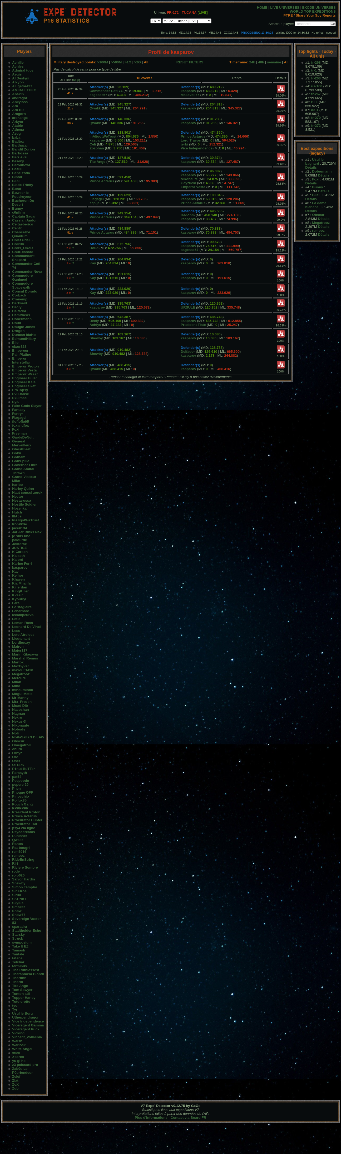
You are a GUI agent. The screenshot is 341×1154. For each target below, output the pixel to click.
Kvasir (17, 595)
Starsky (18, 934)
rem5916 (19, 852)
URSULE (188, 307)
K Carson (20, 552)
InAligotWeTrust (25, 520)
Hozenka (19, 508)
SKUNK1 (19, 899)
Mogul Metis (22, 694)
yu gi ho (19, 1061)
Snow (17, 911)
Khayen (18, 579)
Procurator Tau (24, 824)
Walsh (17, 1041)
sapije (95, 203)
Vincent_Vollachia (27, 1037)
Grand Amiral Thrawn (23, 471)
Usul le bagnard (314, 161)
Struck (17, 938)
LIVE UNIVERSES (284, 7)
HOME (262, 7)
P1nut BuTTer (23, 769)
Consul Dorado (24, 291)
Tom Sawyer (22, 990)
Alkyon (18, 82)
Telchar (18, 962)
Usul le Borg (22, 1013)
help (76, 80)
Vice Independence (28, 1021)
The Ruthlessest (25, 970)
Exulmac (19, 398)
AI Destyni (20, 78)
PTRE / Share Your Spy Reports (309, 15)
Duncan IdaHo (24, 335)
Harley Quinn (23, 489)
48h (261, 62)
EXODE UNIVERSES (319, 7)
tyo (14, 1005)
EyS (15, 402)
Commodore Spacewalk (22, 285)
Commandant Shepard (23, 258)
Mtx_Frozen (22, 702)
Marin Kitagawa (25, 654)
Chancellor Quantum (21, 234)
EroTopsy (20, 390)
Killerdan (19, 587)
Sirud (16, 895)
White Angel (22, 1049)
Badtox (18, 141)
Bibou (17, 177)
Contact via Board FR (188, 1118)
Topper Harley (24, 998)
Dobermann (22, 319)
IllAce (17, 516)
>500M (116, 62)
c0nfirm (18, 212)
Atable (17, 126)
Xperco (18, 1057)
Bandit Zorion (23, 149)
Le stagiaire (22, 607)
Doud (16, 323)
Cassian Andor (24, 220)
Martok (18, 662)
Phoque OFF (22, 792)
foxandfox (20, 425)
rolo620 (18, 875)
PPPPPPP (20, 808)
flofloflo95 (20, 422)
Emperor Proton (25, 366)
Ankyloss (20, 102)
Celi (93, 144)
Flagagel (19, 418)
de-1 (314, 110)
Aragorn (19, 114)
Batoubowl (21, 165)
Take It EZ (20, 946)
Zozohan (97, 148)
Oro (15, 757)
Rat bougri (21, 848)
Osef (16, 761)
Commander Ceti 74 (106, 91)
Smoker (18, 907)
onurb (17, 749)
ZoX (15, 1084)
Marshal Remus (25, 658)
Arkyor (17, 122)
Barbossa (20, 153)
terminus (19, 966)
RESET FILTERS (190, 62)
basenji (18, 161)
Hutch (17, 512)
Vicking (18, 1033)
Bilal (15, 181)
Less (16, 631)
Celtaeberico (22, 224)
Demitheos (21, 315)
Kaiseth (18, 556)
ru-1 (314, 102)
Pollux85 (19, 800)
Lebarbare (20, 611)
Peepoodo (20, 781)
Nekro (17, 717)
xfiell (16, 1053)
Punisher (19, 836)
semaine (274, 62)
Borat (16, 189)
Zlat (15, 1080)
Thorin (17, 982)
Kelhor (17, 575)
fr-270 (316, 118)
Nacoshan (20, 710)
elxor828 (19, 347)
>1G (128, 62)
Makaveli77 (190, 95)
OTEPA (18, 765)
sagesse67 (98, 95)
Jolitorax (19, 544)
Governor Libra (24, 465)
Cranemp (19, 299)
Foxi (15, 429)
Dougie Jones (23, 327)
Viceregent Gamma (28, 1025)
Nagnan (18, 713)
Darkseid (19, 303)
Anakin (18, 94)
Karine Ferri (22, 564)
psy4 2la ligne (23, 828)
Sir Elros (19, 891)
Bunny (17, 208)
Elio (15, 343)
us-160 (316, 86)
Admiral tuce (22, 70)
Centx (17, 228)
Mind (16, 686)
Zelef (16, 1077)
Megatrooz (21, 674)
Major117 (19, 650)
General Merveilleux (21, 443)
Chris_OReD (22, 248)
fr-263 (316, 78)
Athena (18, 130)
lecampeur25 (23, 615)
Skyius (17, 903)
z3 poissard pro (25, 1065)
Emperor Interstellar (21, 360)
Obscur (18, 741)
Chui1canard (22, 252)
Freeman (19, 433)
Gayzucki (188, 183)
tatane (17, 958)
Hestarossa (21, 500)
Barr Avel (19, 157)
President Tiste (193, 325)
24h (252, 62)
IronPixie (19, 524)
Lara (15, 603)
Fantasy (18, 410)
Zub (15, 1088)
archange (20, 118)
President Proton (26, 812)
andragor (19, 98)
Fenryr (17, 414)
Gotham (18, 457)
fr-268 (316, 62)
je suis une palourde (21, 538)
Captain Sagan (24, 216)
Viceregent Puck (25, 1029)
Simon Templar (24, 887)
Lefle (16, 619)
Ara (15, 106)
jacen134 (19, 528)
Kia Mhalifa (21, 583)
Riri (15, 863)
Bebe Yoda (21, 173)
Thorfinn (19, 978)
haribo (17, 485)
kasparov (20, 568)
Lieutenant (21, 639)
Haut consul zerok (27, 493)
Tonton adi (21, 994)
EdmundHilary (24, 339)
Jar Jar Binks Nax (27, 532)
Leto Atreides (23, 635)
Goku (16, 453)
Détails (311, 167)
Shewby (18, 883)
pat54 (16, 777)
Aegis (17, 74)
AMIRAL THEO (24, 90)
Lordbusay (21, 642)
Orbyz (17, 753)
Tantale (18, 954)
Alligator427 (22, 86)
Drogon (18, 331)
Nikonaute (20, 725)
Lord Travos (191, 140)
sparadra (19, 927)
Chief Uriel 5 (22, 240)
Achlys (18, 66)
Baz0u (17, 169)
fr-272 (316, 126)
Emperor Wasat (25, 374)
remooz (18, 856)
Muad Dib (20, 706)
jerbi (184, 144)
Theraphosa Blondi (28, 974)
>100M (102, 62)
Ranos (17, 844)
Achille (18, 62)
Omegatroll (21, 745)
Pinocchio (20, 796)
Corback (19, 295)
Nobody (18, 729)
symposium (22, 942)
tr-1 (314, 70)
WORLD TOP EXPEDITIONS (313, 11)
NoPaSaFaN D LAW (28, 737)
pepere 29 (20, 785)
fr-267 (316, 94)
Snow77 (18, 915)
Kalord (17, 560)
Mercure (19, 678)
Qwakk (17, 840)
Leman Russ (22, 623)
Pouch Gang (22, 804)
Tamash (18, 950)
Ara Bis (18, 110)
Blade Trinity (22, 185)
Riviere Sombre (25, 867)
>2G (137, 62)
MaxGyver (20, 666)
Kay (15, 571)
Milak (16, 682)
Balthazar (20, 145)
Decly (17, 307)
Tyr (14, 1009)
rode (16, 871)
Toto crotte (21, 1002)
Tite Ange (20, 986)
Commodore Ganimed (22, 277)
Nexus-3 (19, 721)
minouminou (22, 690)
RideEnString (23, 859)
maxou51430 (22, 670)
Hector (17, 496)
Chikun (18, 244)
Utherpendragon (25, 1017)
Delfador (19, 311)
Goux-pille (20, 461)
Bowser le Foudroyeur (22, 195)
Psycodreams (23, 832)
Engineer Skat (24, 386)
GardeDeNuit (22, 437)
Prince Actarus (24, 816)
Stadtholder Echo (26, 931)
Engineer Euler (24, 378)
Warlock (19, 1045)
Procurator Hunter (27, 820)
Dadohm (188, 215)
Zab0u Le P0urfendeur (22, 1071)
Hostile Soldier (24, 504)
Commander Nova (27, 272)
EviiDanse (20, 394)
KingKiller (20, 591)
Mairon (18, 646)
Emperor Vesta (24, 370)
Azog (16, 133)
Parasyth (19, 773)
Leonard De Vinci (26, 627)
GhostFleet (21, 449)
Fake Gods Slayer (27, 406)
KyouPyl (19, 599)
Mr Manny (20, 698)
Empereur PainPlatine (21, 352)
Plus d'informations (151, 1118)
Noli (15, 733)
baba (16, 137)
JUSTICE (19, 548)
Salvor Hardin (23, 879)
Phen (16, 788)
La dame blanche (315, 205)
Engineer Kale (24, 382)
